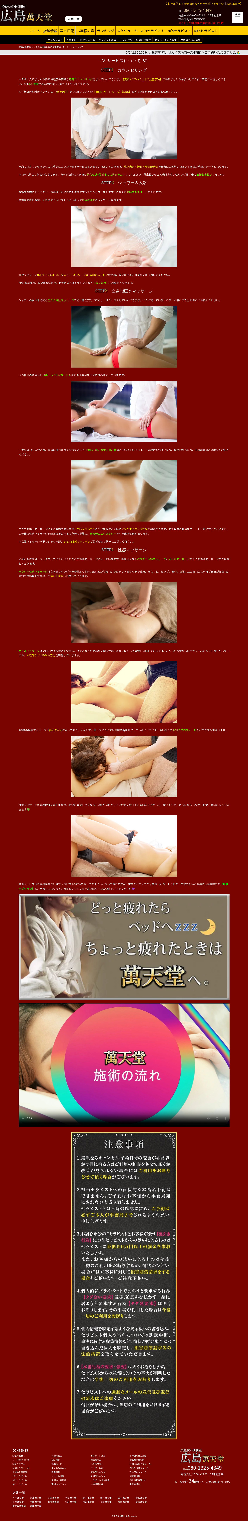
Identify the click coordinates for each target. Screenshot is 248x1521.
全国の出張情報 (58, 1480)
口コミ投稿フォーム (139, 1468)
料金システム (87, 39)
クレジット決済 (107, 39)
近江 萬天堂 (18, 1497)
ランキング (105, 30)
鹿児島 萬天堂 (19, 1505)
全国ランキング (98, 1476)
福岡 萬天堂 (88, 1501)
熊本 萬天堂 (123, 1501)
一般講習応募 (97, 1484)
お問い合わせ (143, 39)
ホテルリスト (55, 39)
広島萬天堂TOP (137, 1459)
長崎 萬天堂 (105, 1501)
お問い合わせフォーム (140, 1463)
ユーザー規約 (97, 1468)
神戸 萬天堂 (105, 1497)
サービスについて (20, 1459)
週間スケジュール (20, 1468)
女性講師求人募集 (190, 39)
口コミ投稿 (126, 39)
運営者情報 (135, 1476)
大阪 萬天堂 (53, 1497)
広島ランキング (98, 1472)
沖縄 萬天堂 (35, 1505)
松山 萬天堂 (70, 1501)
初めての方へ (18, 1455)
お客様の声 (85, 30)
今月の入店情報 (19, 1472)
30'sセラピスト (179, 30)
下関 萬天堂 (35, 1501)
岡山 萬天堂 (123, 1497)
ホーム (35, 30)
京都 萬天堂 (35, 1497)
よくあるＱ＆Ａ (58, 1468)
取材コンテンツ (58, 1484)
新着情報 (55, 1472)
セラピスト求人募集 (166, 39)
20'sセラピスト (152, 30)
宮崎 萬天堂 (141, 1501)
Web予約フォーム (138, 1472)
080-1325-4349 (198, 10)
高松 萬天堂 (53, 1501)
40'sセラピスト (206, 30)
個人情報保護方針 (138, 1480)
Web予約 (71, 39)
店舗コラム (96, 1459)
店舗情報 (50, 30)
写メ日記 (67, 30)
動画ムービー (57, 1463)
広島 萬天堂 (141, 1497)
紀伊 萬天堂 (88, 1497)
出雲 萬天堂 (18, 1501)
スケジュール (127, 30)
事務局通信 (135, 1484)
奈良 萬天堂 (70, 1497)
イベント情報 (57, 1476)
